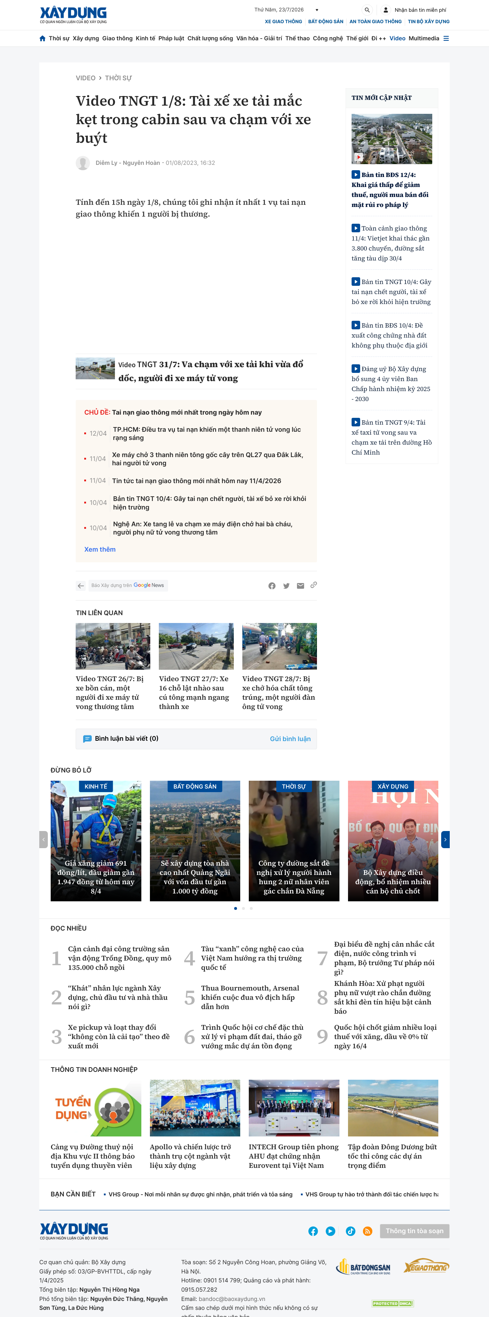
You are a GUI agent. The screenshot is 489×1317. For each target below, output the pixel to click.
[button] (235, 908)
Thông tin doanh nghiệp (94, 1070)
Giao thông (117, 38)
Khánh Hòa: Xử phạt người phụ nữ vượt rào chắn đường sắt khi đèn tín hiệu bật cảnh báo (383, 997)
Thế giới (357, 38)
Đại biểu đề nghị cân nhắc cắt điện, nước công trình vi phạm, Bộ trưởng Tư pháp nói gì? (384, 958)
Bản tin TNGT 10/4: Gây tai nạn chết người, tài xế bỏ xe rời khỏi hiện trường (209, 503)
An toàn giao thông (375, 22)
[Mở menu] (446, 38)
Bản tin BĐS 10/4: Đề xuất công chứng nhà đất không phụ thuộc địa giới (390, 335)
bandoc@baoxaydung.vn (232, 1298)
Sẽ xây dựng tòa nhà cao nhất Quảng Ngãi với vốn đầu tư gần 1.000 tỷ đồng (195, 877)
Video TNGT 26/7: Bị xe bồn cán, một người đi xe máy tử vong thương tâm (109, 692)
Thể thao (297, 38)
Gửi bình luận (290, 739)
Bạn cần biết (73, 1194)
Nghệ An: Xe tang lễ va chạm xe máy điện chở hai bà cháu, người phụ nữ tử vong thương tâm (203, 528)
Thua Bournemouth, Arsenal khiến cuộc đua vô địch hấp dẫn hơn (250, 997)
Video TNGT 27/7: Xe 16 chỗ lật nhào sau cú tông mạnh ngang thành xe (194, 692)
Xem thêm (100, 549)
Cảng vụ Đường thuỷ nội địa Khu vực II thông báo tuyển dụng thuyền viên (93, 1156)
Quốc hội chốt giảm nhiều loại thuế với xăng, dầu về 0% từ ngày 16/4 (385, 1036)
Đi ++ (379, 38)
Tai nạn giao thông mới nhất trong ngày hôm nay (187, 412)
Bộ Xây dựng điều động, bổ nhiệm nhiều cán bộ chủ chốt (393, 882)
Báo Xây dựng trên (128, 585)
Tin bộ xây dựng (429, 22)
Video (397, 38)
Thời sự (59, 38)
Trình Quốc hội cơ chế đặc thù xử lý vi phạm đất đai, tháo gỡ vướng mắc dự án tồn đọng (252, 1036)
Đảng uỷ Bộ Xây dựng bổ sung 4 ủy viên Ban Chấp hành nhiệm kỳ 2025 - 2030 (391, 384)
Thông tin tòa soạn (415, 1231)
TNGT (147, 364)
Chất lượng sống (210, 38)
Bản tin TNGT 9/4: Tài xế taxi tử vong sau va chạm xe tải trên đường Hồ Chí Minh (392, 437)
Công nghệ (328, 38)
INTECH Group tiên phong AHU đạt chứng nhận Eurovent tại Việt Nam (294, 1156)
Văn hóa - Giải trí (259, 38)
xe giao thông (283, 22)
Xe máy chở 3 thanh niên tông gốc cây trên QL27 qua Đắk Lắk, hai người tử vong (207, 459)
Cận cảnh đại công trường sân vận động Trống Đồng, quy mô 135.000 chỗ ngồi (120, 958)
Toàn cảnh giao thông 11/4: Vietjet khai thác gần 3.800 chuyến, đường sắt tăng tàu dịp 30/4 (391, 243)
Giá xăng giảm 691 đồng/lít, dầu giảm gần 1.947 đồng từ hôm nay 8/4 (96, 877)
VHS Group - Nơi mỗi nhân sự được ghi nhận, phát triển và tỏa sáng (201, 1194)
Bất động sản (326, 22)
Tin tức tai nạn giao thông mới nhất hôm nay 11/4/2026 (196, 481)
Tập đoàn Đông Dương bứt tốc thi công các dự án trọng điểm (392, 1156)
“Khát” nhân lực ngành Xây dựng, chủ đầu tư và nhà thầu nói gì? (118, 997)
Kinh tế (146, 38)
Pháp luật (171, 38)
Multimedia (424, 38)
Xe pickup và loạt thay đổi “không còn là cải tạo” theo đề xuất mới (119, 1036)
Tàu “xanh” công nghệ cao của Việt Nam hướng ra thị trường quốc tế (252, 958)
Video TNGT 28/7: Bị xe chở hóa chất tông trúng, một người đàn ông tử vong (278, 692)
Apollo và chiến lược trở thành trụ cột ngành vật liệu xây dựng (190, 1156)
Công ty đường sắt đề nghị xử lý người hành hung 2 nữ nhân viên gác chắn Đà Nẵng (294, 877)
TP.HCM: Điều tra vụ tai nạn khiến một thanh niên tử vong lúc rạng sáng (207, 434)
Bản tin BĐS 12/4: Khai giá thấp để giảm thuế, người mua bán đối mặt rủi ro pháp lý (390, 190)
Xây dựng (86, 38)
